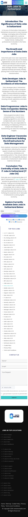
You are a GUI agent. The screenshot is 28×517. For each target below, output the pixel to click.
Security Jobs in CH (9, 302)
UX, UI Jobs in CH (8, 242)
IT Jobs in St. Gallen (8, 478)
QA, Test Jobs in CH (9, 273)
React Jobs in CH (8, 252)
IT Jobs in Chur (7, 449)
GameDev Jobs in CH (10, 276)
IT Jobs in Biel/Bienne (8, 444)
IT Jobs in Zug (6, 492)
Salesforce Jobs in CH (10, 333)
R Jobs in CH (7, 317)
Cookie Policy (7, 345)
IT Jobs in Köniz (7, 456)
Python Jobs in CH (9, 264)
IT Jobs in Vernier (6, 488)
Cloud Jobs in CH (8, 312)
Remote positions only (8, 213)
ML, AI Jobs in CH (8, 240)
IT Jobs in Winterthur (8, 490)
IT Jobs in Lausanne (8, 461)
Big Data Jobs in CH (9, 245)
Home (3, 504)
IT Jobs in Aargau (7, 434)
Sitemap (8, 504)
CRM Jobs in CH (8, 283)
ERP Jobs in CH (8, 281)
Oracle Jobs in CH (9, 331)
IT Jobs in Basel (6, 437)
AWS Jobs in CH (8, 324)
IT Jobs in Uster (6, 485)
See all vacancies (17, 2)
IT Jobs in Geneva (8, 454)
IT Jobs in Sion (7, 473)
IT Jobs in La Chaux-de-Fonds (11, 459)
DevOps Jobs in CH (9, 271)
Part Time (12, 222)
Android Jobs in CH (9, 259)
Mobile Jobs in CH (9, 288)
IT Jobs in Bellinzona (7, 439)
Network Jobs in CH (9, 314)
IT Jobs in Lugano (7, 466)
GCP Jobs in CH (8, 328)
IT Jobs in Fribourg (8, 451)
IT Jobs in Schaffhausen (9, 471)
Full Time (15, 220)
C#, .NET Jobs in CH (9, 235)
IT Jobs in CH (7, 297)
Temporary (18, 222)
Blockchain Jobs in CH (10, 278)
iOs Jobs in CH (8, 257)
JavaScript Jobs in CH (10, 250)
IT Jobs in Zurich (6, 495)
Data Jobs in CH (8, 285)
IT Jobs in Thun (6, 483)
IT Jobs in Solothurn (8, 476)
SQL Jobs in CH (8, 319)
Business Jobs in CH (9, 307)
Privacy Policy (7, 348)
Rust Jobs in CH (8, 295)
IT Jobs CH (17, 179)
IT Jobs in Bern (6, 442)
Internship (22, 220)
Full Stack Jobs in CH (9, 343)
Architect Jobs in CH (9, 305)
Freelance (9, 220)
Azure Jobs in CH (8, 326)
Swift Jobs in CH (8, 321)
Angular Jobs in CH (9, 254)
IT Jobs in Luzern (7, 468)
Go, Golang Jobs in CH (10, 238)
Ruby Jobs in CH (8, 266)
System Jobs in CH (9, 290)
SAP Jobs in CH (8, 269)
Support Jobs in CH (9, 293)
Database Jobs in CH (10, 300)
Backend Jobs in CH (9, 340)
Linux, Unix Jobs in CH (9, 336)
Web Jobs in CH (8, 338)
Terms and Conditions (10, 350)
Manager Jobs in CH (9, 309)
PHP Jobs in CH (8, 262)
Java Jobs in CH (8, 247)
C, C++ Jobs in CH (9, 233)
